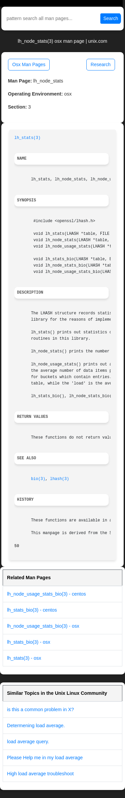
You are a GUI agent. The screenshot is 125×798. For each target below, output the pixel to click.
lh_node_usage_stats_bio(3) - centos (46, 594)
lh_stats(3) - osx (24, 658)
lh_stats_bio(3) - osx (28, 642)
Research (101, 64)
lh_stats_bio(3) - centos (32, 610)
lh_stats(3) (27, 138)
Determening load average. (36, 725)
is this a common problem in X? (40, 709)
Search (110, 18)
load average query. (28, 741)
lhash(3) (59, 479)
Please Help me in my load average (45, 757)
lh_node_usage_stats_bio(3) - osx (43, 626)
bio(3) (38, 479)
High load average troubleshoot (40, 773)
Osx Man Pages (29, 64)
